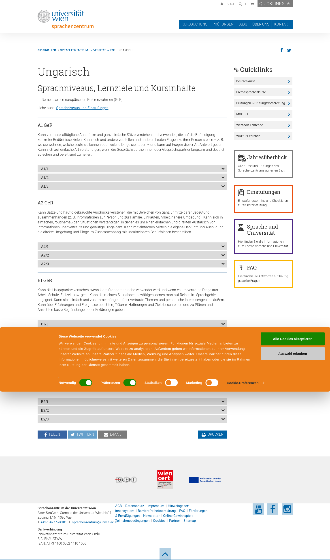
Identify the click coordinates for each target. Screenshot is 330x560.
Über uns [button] (260, 24)
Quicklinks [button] (272, 3)
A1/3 (45, 186)
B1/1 (44, 324)
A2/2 (45, 255)
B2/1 (44, 401)
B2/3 (45, 419)
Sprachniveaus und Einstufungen (82, 108)
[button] (221, 3)
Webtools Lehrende (249, 125)
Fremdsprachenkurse (251, 92)
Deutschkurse (245, 81)
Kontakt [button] (282, 24)
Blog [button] (242, 24)
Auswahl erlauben (292, 522)
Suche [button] (232, 4)
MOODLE (242, 114)
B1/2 (44, 332)
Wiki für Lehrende (248, 136)
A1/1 (44, 168)
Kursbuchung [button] (194, 24)
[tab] (132, 168)
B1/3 (44, 341)
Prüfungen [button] (223, 24)
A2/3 (45, 263)
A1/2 (45, 177)
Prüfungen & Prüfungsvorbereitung (260, 103)
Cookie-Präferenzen (243, 551)
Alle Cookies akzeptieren (293, 507)
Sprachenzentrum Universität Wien (87, 50)
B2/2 (45, 410)
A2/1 (45, 246)
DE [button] (247, 4)
